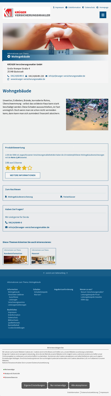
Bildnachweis (13, 320)
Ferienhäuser (69, 197)
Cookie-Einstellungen (16, 328)
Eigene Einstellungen (34, 385)
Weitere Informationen (22, 175)
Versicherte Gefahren (16, 294)
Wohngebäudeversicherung (20, 197)
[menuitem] (16, 297)
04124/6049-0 (15, 222)
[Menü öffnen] (102, 14)
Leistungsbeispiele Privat (90, 294)
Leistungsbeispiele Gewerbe (91, 297)
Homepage (102, 7)
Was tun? (37, 294)
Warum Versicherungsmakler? (92, 292)
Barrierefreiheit (13, 325)
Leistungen (13, 299)
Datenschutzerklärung (89, 392)
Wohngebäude (14, 292)
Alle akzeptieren (79, 385)
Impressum (104, 392)
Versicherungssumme (16, 302)
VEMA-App (85, 299)
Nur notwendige (58, 385)
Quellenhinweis (14, 322)
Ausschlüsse (13, 297)
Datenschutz (88, 7)
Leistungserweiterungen (17, 305)
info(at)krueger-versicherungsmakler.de (29, 227)
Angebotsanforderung (63, 289)
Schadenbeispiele (40, 292)
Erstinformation (73, 392)
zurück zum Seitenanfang (55, 273)
